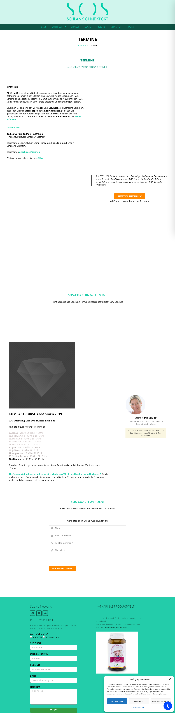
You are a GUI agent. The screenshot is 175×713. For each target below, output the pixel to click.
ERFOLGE (75, 26)
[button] (169, 679)
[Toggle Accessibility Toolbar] (167, 705)
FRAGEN (130, 26)
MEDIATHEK (116, 26)
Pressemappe (52, 617)
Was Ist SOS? (59, 26)
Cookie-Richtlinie (138, 707)
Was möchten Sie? (39, 614)
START (44, 26)
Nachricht (35, 667)
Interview (37, 617)
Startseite (82, 45)
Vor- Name (35, 623)
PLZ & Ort (35, 645)
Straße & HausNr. (39, 634)
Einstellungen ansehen (161, 701)
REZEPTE (101, 26)
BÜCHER (88, 26)
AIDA (40, 158)
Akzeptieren (117, 701)
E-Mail (33, 656)
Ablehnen (139, 701)
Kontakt (97, 707)
